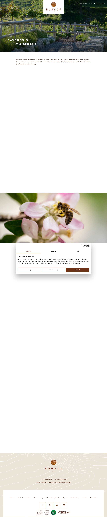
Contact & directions (24, 498)
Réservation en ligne (85, 3)
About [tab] (78, 251)
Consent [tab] (28, 251)
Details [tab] (53, 251)
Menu (101, 3)
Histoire (12, 498)
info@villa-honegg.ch (61, 479)
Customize (53, 270)
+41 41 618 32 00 (47, 479)
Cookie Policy (75, 498)
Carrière (84, 498)
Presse (36, 498)
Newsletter (93, 498)
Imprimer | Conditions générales (50, 498)
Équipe (65, 498)
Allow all (77, 270)
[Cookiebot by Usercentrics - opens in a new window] (82, 246)
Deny (29, 270)
